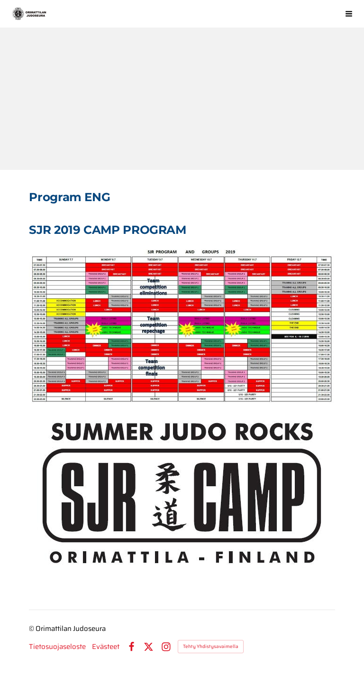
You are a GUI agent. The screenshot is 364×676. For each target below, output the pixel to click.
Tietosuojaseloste (57, 646)
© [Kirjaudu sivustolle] (32, 628)
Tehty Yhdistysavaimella (210, 646)
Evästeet (105, 646)
